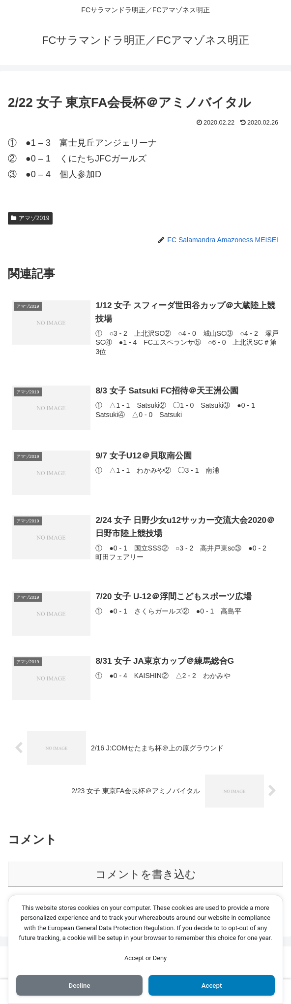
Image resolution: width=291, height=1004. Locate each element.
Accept (212, 985)
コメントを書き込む (145, 875)
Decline (79, 985)
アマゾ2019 (30, 218)
